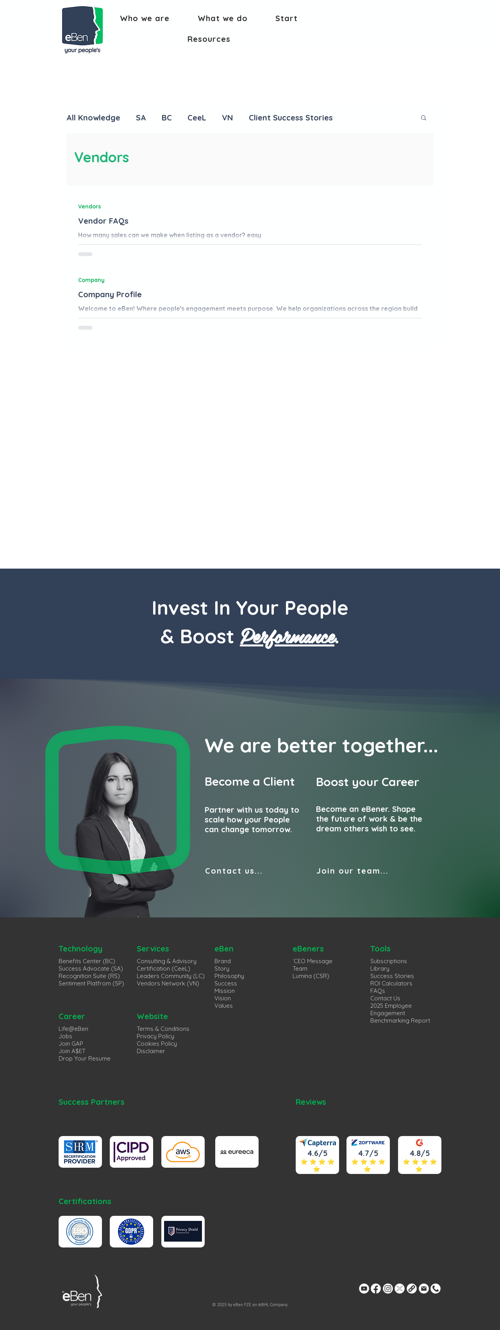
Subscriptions (388, 961)
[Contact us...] (256, 870)
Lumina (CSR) (311, 976)
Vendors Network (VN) (168, 983)
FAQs (377, 990)
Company (91, 280)
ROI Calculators (391, 983)
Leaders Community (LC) (171, 976)
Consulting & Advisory (166, 961)
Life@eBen (73, 1028)
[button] (144, 18)
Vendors (89, 206)
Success (225, 983)
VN (227, 117)
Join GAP (71, 1043)
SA (141, 117)
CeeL (197, 117)
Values (223, 1005)
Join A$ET (72, 1051)
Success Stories (392, 976)
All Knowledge (93, 117)
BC (167, 117)
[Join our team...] (367, 870)
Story (221, 968)
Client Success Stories (291, 117)
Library (379, 968)
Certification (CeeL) (163, 968)
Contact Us (385, 998)
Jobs (65, 1036)
